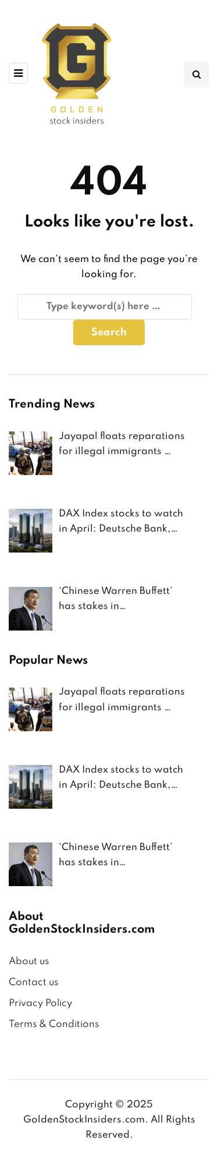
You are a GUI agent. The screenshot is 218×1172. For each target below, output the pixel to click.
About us (29, 961)
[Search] (104, 307)
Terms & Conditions (54, 1024)
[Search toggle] (196, 74)
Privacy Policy (40, 1003)
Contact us (33, 982)
